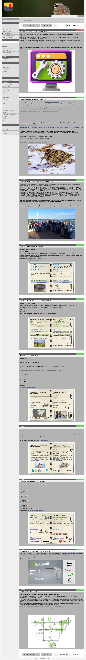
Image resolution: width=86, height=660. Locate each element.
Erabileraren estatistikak (7, 54)
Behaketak (4, 25)
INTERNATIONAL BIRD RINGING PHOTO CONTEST (30, 553)
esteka (38, 597)
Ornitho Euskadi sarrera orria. (8, 18)
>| (50, 25)
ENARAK (4, 116)
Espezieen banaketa (6, 33)
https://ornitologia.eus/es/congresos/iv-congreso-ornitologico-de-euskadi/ (34, 138)
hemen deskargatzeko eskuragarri (52, 102)
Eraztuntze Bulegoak (67, 553)
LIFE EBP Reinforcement (29, 188)
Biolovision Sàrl (38, 658)
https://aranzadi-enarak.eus (59, 366)
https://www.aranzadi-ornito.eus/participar (28, 125)
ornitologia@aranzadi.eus (34, 260)
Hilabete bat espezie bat (7, 84)
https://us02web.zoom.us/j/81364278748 (28, 387)
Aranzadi (54, 553)
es (79, 16)
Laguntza (4, 46)
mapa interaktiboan (75, 599)
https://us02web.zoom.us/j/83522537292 (34, 315)
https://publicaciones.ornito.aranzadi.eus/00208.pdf (30, 118)
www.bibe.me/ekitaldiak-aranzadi (35, 510)
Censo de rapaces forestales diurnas (9, 110)
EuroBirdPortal (34, 185)
